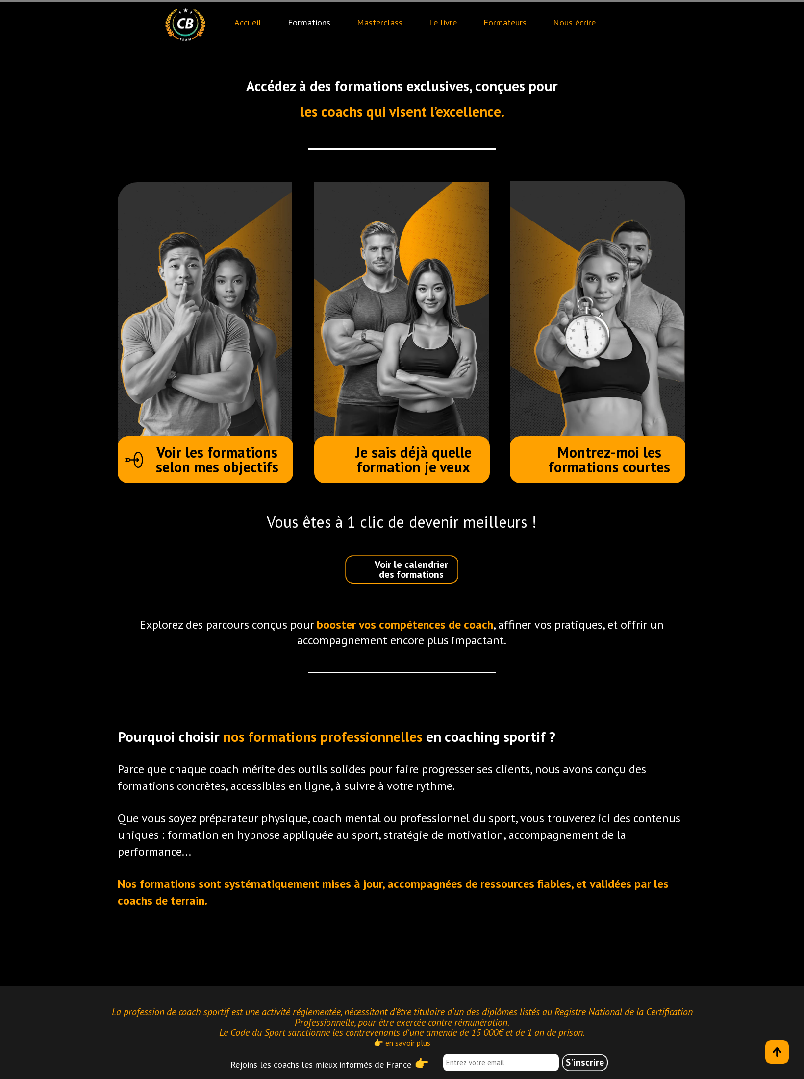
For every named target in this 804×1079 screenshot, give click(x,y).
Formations (309, 22)
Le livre (443, 22)
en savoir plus (407, 1043)
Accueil (247, 22)
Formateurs (505, 22)
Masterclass (379, 22)
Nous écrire (574, 22)
